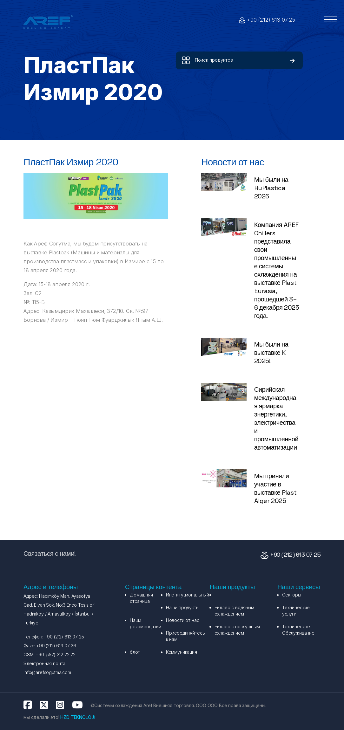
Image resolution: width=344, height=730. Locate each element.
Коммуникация (181, 652)
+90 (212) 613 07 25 (271, 20)
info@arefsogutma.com (47, 672)
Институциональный (187, 594)
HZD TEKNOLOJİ (77, 717)
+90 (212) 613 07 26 (55, 645)
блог (135, 652)
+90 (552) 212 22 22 (55, 654)
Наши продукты (182, 607)
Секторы (291, 594)
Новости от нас (182, 620)
